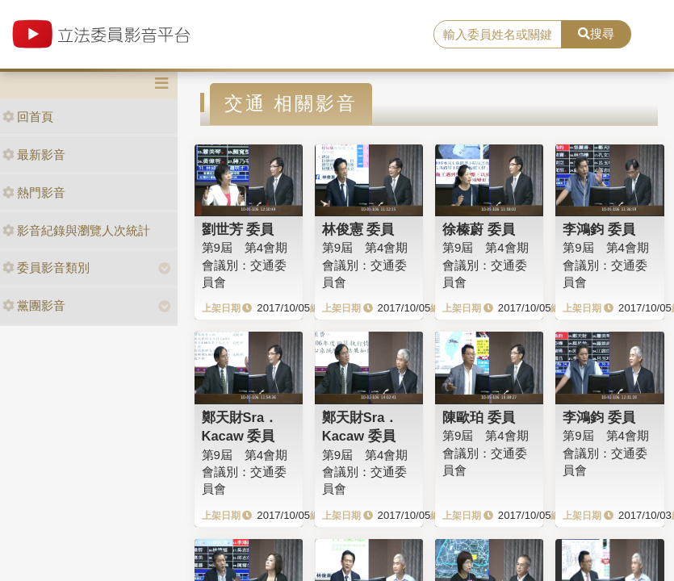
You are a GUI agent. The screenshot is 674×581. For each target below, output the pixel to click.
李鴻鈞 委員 (599, 229)
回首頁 (27, 116)
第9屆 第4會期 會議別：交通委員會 (245, 264)
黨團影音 (33, 305)
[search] (498, 34)
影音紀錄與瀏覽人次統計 (76, 230)
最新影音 (33, 154)
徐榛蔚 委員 (478, 229)
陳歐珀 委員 (478, 417)
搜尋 (596, 33)
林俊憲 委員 (358, 229)
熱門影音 (33, 192)
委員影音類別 (46, 267)
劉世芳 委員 (238, 229)
